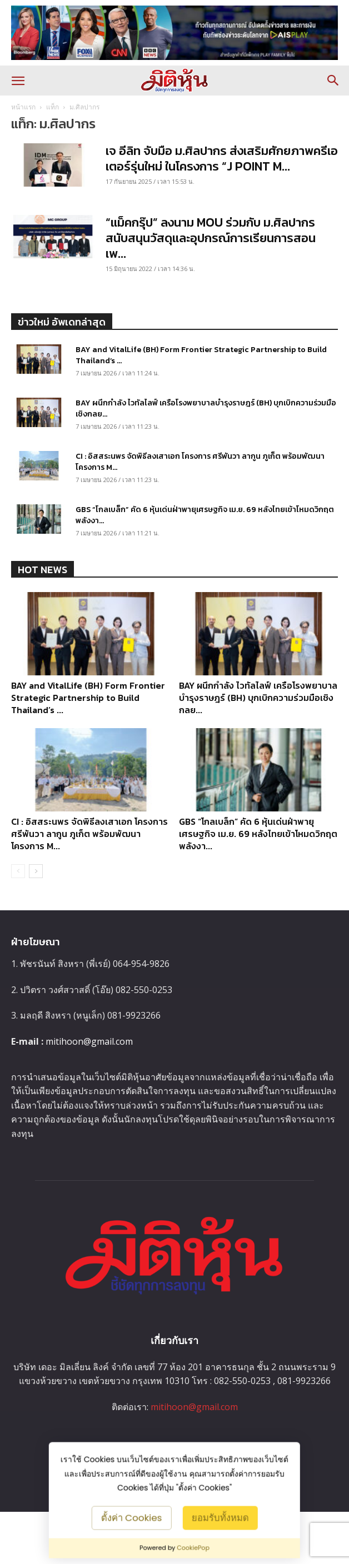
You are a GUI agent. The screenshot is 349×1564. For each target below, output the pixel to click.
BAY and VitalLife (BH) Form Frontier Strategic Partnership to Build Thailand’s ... (201, 355)
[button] (18, 81)
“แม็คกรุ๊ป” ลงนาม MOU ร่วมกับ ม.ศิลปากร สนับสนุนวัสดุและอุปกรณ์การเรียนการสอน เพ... (211, 238)
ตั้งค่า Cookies (131, 1517)
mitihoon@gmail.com (89, 1041)
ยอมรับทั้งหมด (219, 1517)
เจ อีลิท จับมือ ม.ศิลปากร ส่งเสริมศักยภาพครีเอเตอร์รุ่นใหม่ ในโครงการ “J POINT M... (222, 159)
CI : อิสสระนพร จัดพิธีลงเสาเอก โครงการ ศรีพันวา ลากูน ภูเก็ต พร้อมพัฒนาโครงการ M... (200, 461)
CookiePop (193, 1547)
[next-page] (36, 871)
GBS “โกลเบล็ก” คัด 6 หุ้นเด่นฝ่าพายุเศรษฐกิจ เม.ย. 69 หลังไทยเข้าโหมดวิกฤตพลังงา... (205, 515)
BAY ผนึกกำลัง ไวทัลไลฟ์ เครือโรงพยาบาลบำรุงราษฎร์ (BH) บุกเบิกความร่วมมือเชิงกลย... (206, 408)
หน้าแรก (23, 107)
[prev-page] (18, 871)
